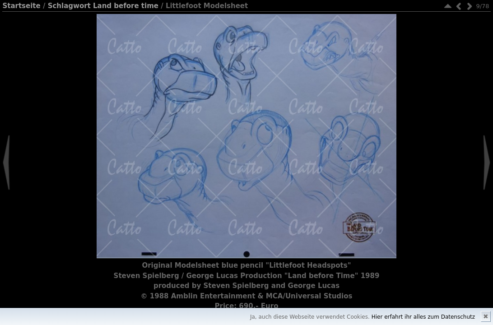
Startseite (21, 6)
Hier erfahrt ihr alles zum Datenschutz (423, 317)
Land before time (125, 6)
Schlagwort (69, 6)
